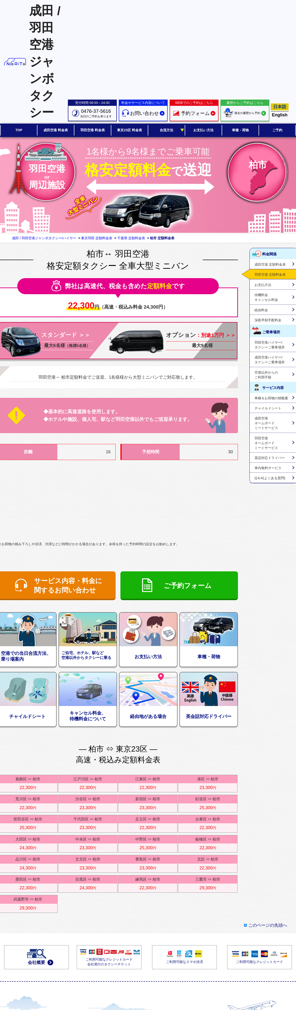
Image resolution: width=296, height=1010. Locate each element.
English (279, 115)
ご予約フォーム (188, 585)
